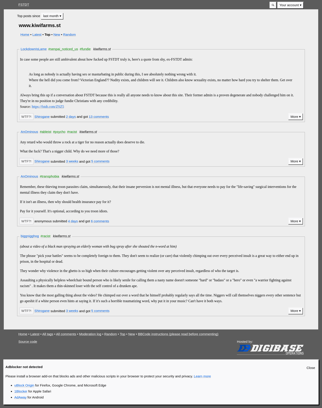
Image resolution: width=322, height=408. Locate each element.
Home (24, 34)
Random (69, 34)
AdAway (20, 397)
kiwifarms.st (102, 49)
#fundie (85, 49)
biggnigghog (30, 236)
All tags (47, 334)
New (56, 34)
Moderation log (90, 334)
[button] (273, 5)
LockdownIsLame (34, 49)
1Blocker (20, 391)
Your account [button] (289, 5)
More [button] (294, 116)
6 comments (100, 221)
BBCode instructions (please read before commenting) (178, 334)
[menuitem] (290, 5)
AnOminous (29, 132)
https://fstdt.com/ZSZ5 (48, 106)
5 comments (100, 161)
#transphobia (49, 176)
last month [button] (51, 16)
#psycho (59, 132)
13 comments (99, 116)
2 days (71, 116)
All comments (66, 334)
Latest (37, 34)
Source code (27, 341)
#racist (72, 132)
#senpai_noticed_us (63, 49)
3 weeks (72, 161)
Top (122, 334)
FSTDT (23, 4)
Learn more (202, 376)
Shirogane (42, 116)
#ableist (45, 132)
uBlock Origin (24, 385)
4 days (73, 221)
